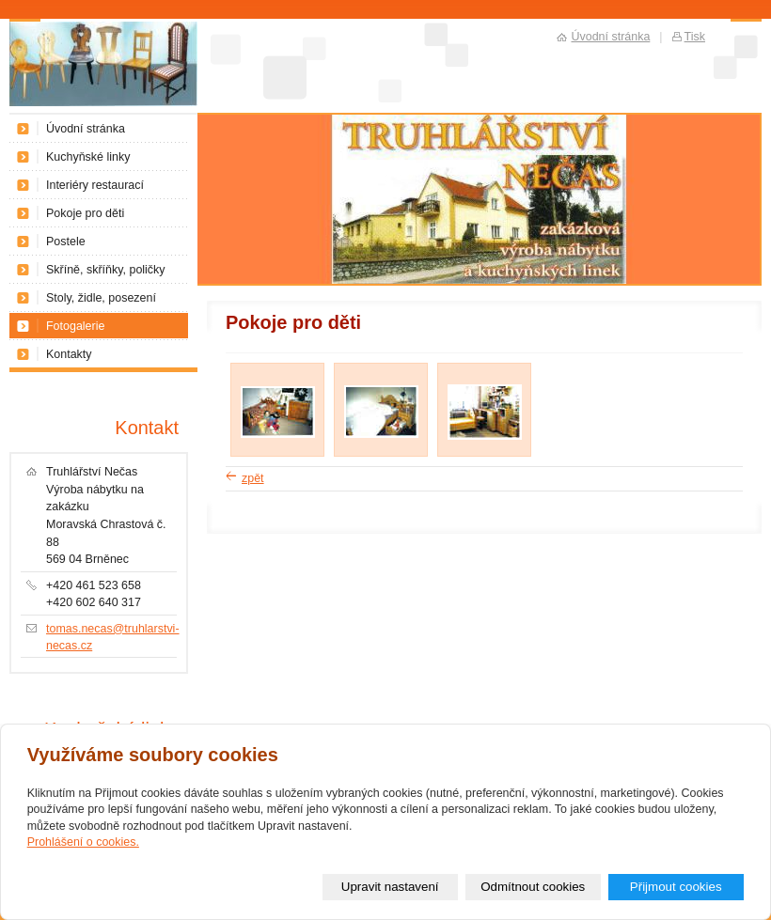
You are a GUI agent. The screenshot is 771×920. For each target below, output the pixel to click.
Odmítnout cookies (532, 887)
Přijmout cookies (676, 887)
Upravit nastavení (390, 887)
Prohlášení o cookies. (83, 842)
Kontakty (69, 354)
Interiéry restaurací (95, 185)
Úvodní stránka (85, 128)
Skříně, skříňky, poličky (105, 269)
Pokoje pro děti (85, 213)
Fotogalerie (75, 326)
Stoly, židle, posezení (101, 297)
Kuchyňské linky (88, 157)
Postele (66, 241)
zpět (253, 478)
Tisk (694, 36)
